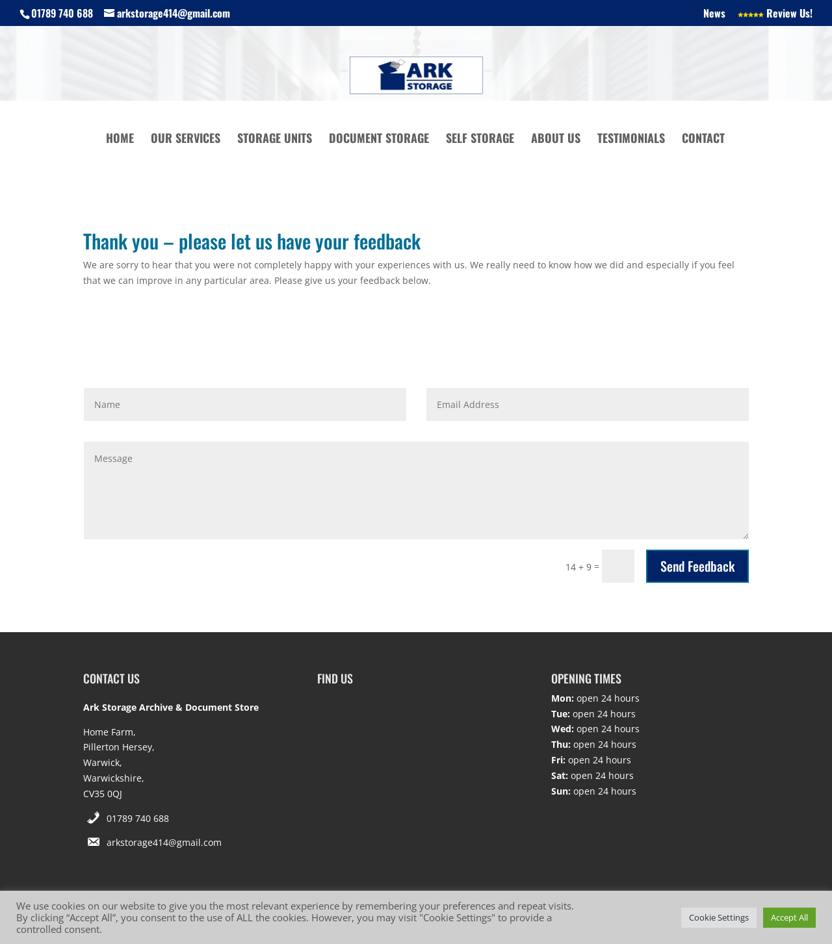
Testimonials (631, 139)
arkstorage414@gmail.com (164, 842)
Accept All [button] (789, 917)
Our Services (185, 139)
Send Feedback (697, 566)
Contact (703, 139)
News (714, 14)
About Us (555, 139)
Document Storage (379, 139)
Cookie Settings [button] (719, 917)
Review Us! (775, 14)
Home (120, 139)
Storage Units (274, 139)
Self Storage (480, 139)
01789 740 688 (138, 818)
